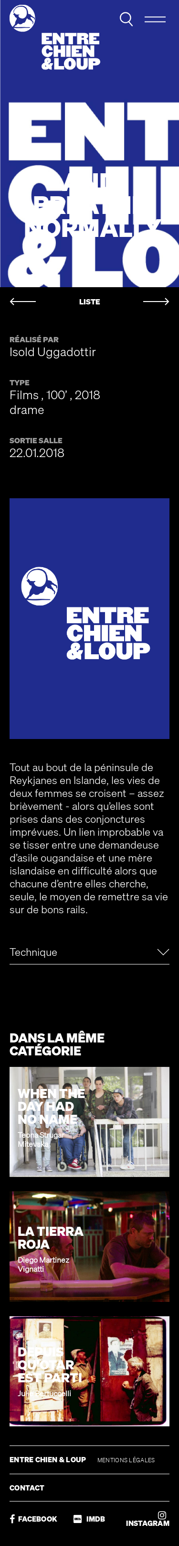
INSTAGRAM (147, 1519)
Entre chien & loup (55, 37)
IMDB (89, 1519)
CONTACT (27, 1487)
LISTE (89, 301)
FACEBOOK (33, 1519)
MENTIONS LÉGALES (126, 1460)
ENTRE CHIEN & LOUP (49, 1459)
